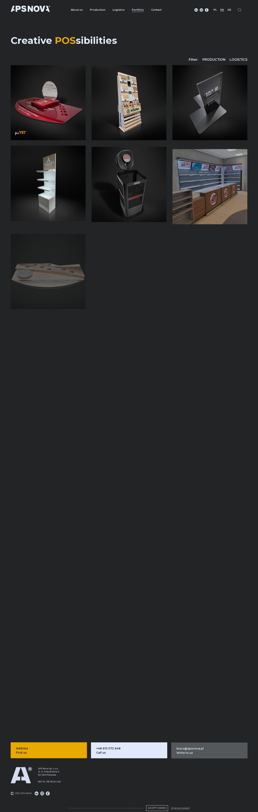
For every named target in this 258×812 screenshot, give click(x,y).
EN (222, 9)
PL (215, 9)
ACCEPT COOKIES (157, 808)
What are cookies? (180, 808)
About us (77, 9)
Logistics (118, 9)
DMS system (169, 790)
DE (229, 9)
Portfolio (138, 9)
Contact (156, 9)
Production (97, 9)
